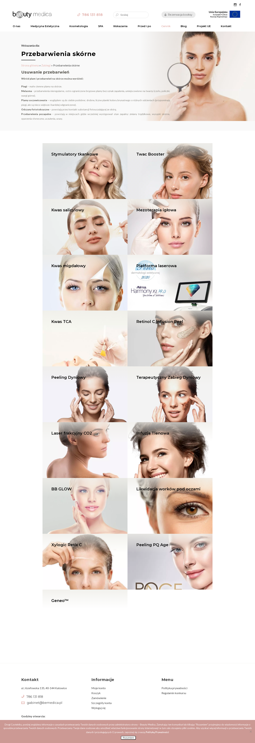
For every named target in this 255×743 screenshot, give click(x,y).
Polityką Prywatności (157, 732)
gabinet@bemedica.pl (44, 703)
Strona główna (30, 65)
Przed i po (144, 26)
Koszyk (96, 693)
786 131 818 (92, 15)
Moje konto (98, 688)
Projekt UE (204, 26)
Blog (184, 26)
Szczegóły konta (101, 703)
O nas (16, 26)
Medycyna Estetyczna (45, 26)
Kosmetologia (78, 26)
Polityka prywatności (174, 688)
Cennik (166, 26)
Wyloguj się (98, 708)
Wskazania (120, 26)
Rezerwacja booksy (180, 14)
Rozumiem (128, 737)
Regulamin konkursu (174, 693)
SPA (100, 26)
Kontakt (226, 26)
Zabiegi (46, 65)
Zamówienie (98, 698)
